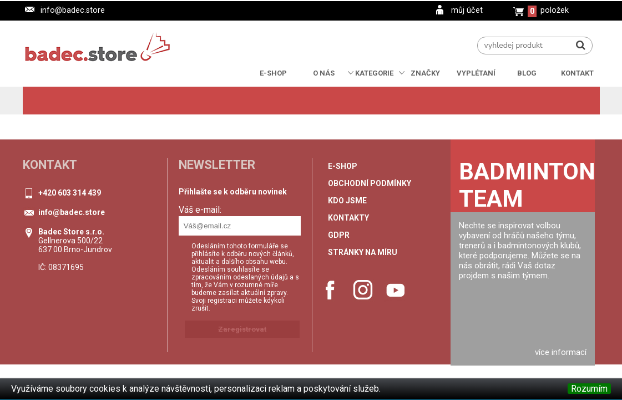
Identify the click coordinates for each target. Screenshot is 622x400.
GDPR (339, 235)
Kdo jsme (347, 200)
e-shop (342, 166)
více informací (560, 352)
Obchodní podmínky (369, 183)
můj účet (467, 10)
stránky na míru (362, 252)
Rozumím (589, 388)
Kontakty (348, 217)
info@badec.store (73, 10)
